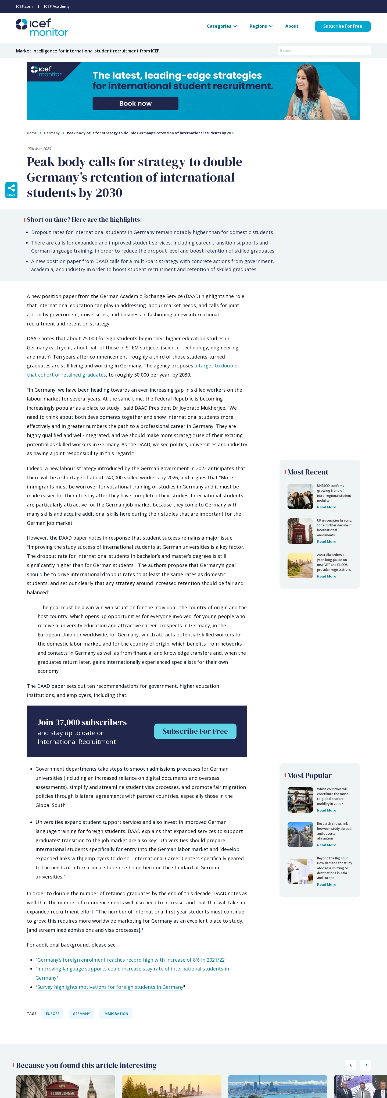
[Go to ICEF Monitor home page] (42, 34)
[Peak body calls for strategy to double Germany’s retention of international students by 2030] (320, 496)
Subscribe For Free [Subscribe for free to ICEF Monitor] (342, 26)
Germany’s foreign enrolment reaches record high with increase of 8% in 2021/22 (131, 960)
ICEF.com (24, 6)
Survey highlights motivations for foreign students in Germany (110, 987)
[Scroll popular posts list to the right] (350, 1065)
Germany (52, 132)
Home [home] (32, 132)
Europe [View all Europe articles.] (52, 1013)
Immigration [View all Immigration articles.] (115, 1013)
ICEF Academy (57, 6)
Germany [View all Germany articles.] (81, 1013)
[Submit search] (367, 50)
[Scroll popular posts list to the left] (365, 1065)
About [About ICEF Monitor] (292, 26)
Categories (219, 26)
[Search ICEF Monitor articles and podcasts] (320, 50)
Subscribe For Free (195, 731)
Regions (258, 26)
